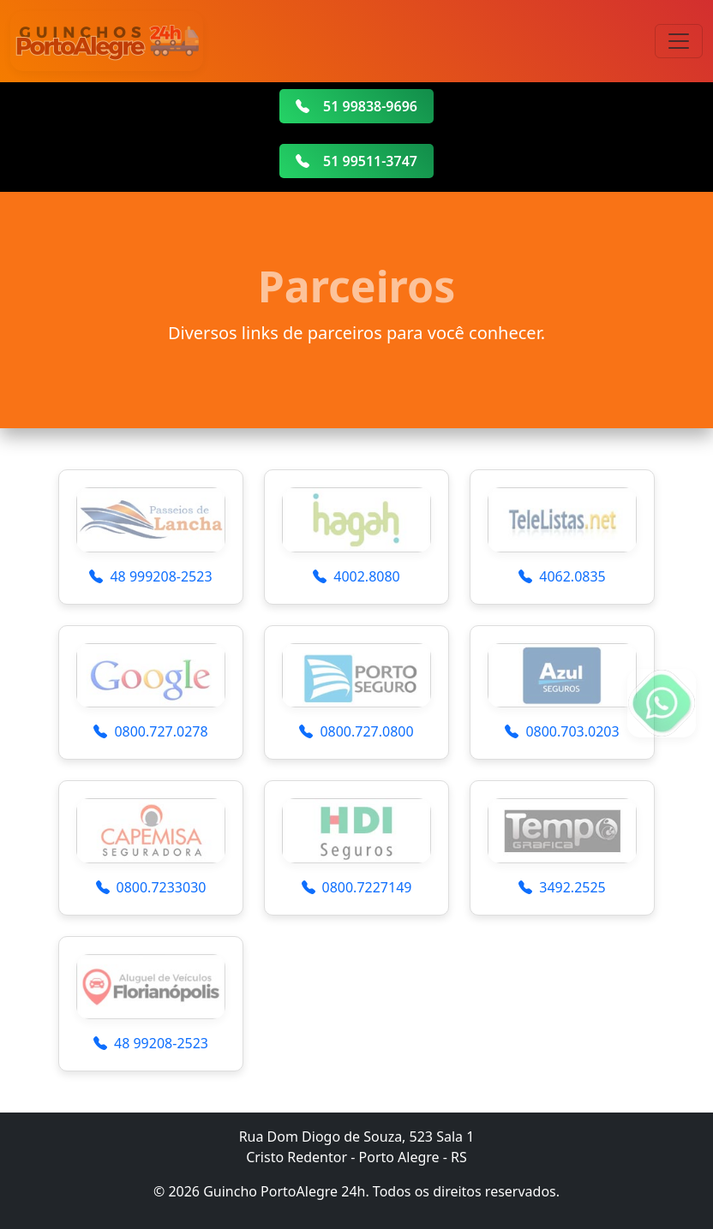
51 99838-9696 (356, 106)
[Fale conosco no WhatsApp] (661, 703)
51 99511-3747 (356, 161)
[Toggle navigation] (679, 41)
